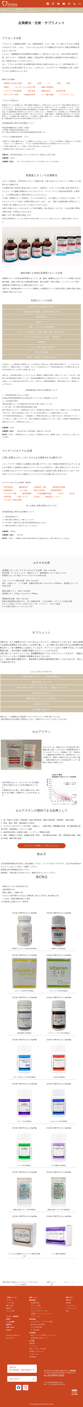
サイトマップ (10, 1338)
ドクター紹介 (10, 1303)
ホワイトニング (36, 1316)
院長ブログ (69, 1297)
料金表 (8, 1319)
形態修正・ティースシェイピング (41, 1313)
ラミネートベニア (36, 1308)
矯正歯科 (68, 1303)
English (8, 1330)
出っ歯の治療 (35, 1330)
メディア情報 (10, 1311)
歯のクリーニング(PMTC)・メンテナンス (43, 1335)
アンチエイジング (71, 1308)
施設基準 (9, 1308)
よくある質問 (10, 1322)
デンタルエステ (34, 1354)
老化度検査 (52, 10)
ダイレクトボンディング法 (39, 1311)
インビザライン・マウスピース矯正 (42, 1321)
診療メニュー (33, 1297)
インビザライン (71, 1305)
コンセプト (9, 1300)
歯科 (67, 1311)
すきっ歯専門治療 (36, 1327)
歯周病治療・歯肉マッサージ (40, 1338)
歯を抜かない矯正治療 (38, 1324)
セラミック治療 (36, 1305)
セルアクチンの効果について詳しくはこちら (41, 846)
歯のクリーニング (7, 10)
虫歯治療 (32, 1343)
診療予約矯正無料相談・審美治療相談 (22, 1368)
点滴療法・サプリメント (65, 10)
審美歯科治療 (35, 1303)
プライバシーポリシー (13, 1335)
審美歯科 (68, 1300)
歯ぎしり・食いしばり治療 (37, 1348)
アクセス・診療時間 (12, 1316)
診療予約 (9, 1324)
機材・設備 (9, 1305)
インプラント (43, 10)
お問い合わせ (10, 1327)
